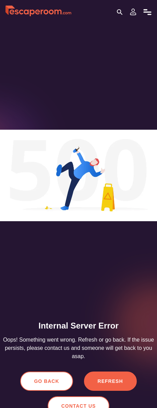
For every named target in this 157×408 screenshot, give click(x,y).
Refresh (109, 381)
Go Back (48, 381)
